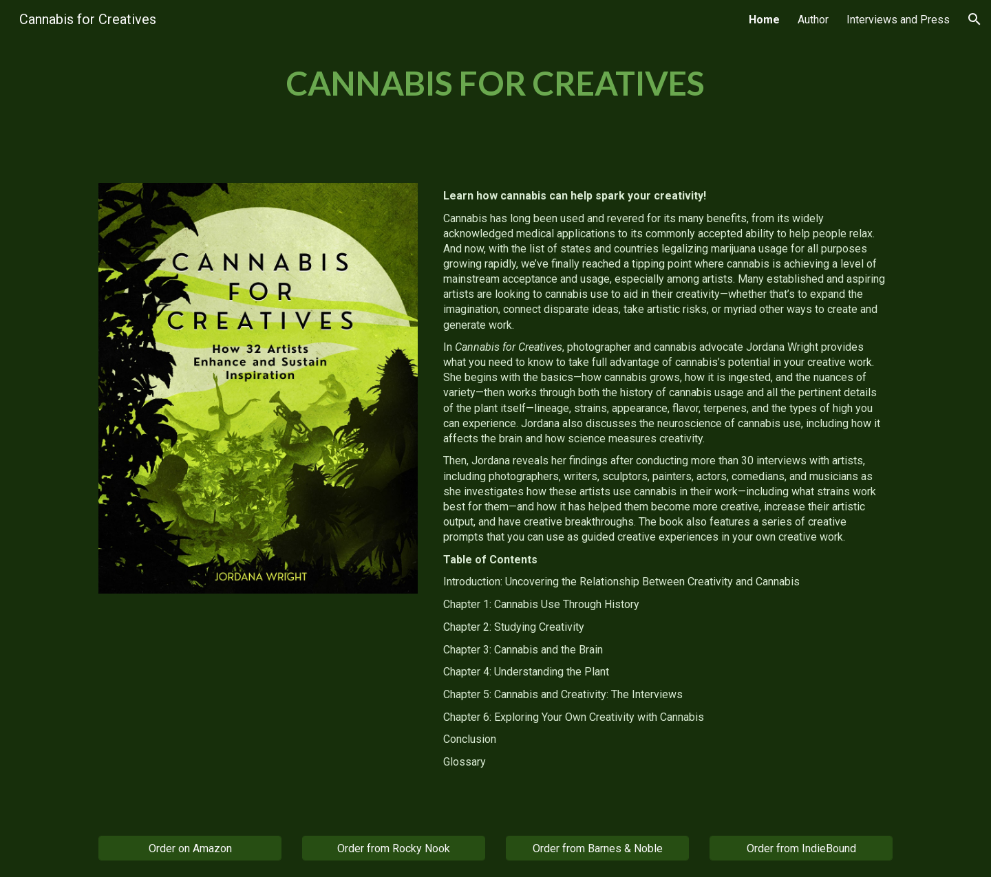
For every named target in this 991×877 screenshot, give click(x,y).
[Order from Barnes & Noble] (597, 848)
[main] (495, 83)
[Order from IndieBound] (801, 848)
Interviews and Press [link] (898, 19)
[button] (974, 19)
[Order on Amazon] (190, 848)
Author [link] (813, 19)
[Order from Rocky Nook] (393, 848)
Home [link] (764, 19)
